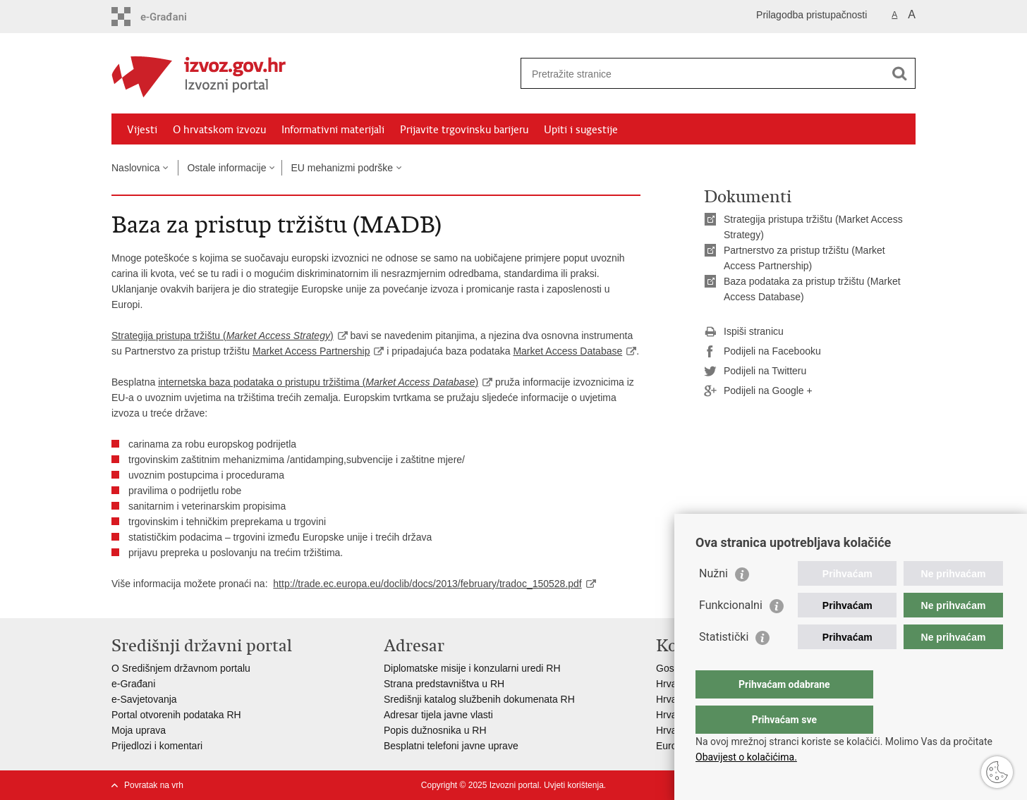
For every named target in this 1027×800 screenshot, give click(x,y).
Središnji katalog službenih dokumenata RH (479, 699)
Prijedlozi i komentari (156, 745)
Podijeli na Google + (758, 391)
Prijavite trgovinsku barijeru (464, 129)
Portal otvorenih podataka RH (176, 714)
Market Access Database (567, 351)
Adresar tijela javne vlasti (438, 714)
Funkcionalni (730, 633)
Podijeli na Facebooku (762, 351)
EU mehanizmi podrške (342, 167)
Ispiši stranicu (744, 332)
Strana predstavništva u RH (444, 683)
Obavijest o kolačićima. (746, 757)
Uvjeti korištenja (574, 785)
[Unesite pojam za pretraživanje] (703, 73)
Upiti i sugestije (581, 129)
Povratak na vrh (153, 785)
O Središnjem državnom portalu (180, 668)
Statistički (723, 665)
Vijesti (142, 129)
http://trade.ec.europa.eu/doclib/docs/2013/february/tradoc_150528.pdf (427, 583)
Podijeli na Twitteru (755, 371)
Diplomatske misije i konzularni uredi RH (472, 668)
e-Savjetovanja (144, 699)
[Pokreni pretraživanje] (899, 73)
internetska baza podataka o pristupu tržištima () (318, 382)
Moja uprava (138, 730)
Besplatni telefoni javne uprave (451, 745)
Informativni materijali (332, 129)
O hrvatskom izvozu (219, 129)
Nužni (713, 601)
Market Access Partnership (311, 351)
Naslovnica (135, 167)
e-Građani (133, 683)
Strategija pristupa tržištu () (222, 335)
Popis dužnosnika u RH (435, 730)
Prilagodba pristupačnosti (811, 14)
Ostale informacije (226, 167)
